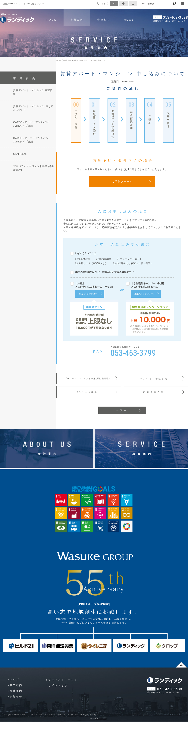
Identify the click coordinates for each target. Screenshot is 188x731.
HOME (51, 19)
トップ (14, 679)
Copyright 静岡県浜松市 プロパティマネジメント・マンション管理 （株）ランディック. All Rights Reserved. (52, 714)
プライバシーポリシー (64, 679)
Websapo (94, 718)
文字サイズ (102, 3)
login (182, 3)
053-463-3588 (175, 17)
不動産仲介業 (154, 392)
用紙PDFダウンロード (89, 293)
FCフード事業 (87, 392)
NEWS (129, 19)
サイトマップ (58, 684)
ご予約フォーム (122, 181)
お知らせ (16, 695)
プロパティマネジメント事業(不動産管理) (87, 378)
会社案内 (103, 19)
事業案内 (76, 19)
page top (181, 664)
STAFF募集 (20, 152)
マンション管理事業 (153, 378)
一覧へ (122, 409)
